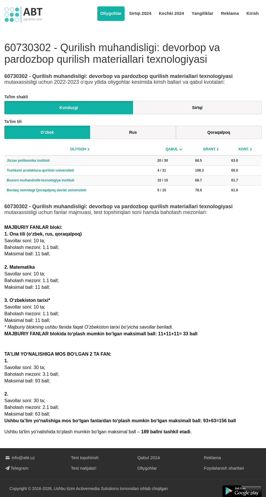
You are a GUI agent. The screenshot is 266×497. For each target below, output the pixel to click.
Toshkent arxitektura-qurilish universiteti (40, 170)
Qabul (172, 149)
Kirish (252, 13)
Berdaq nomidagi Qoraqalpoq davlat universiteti (46, 190)
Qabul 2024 (148, 457)
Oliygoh (78, 149)
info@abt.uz (19, 457)
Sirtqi (197, 107)
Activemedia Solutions (97, 488)
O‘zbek (47, 132)
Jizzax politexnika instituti (28, 160)
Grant (209, 149)
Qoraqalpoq (218, 132)
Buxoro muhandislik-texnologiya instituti (40, 180)
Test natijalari (83, 468)
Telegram (16, 468)
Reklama (230, 13)
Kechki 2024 (171, 13)
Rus (133, 132)
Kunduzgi (69, 107)
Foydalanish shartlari (224, 468)
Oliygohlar (111, 13)
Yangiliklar (202, 13)
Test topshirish (85, 457)
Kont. (243, 149)
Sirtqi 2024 (140, 13)
